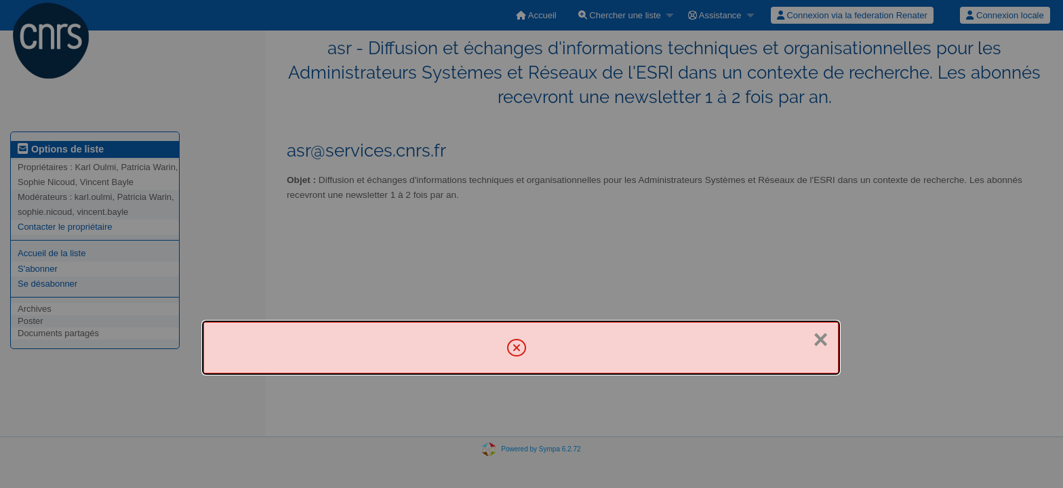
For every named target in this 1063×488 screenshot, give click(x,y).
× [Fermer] (820, 339)
